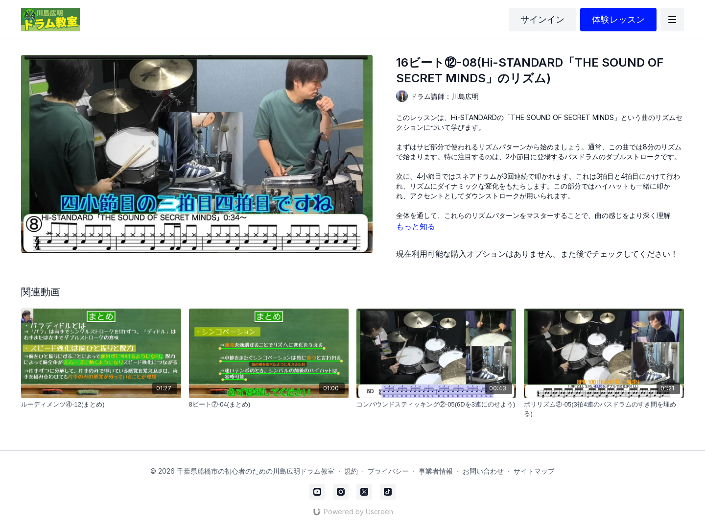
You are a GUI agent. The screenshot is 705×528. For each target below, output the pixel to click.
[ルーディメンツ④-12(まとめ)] (101, 404)
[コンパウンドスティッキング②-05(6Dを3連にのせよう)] (436, 404)
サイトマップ (534, 471)
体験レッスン (618, 19)
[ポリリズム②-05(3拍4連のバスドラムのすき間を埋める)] (603, 409)
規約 (351, 471)
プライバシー (388, 471)
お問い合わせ (483, 471)
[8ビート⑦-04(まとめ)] (269, 404)
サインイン (542, 19)
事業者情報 (436, 471)
